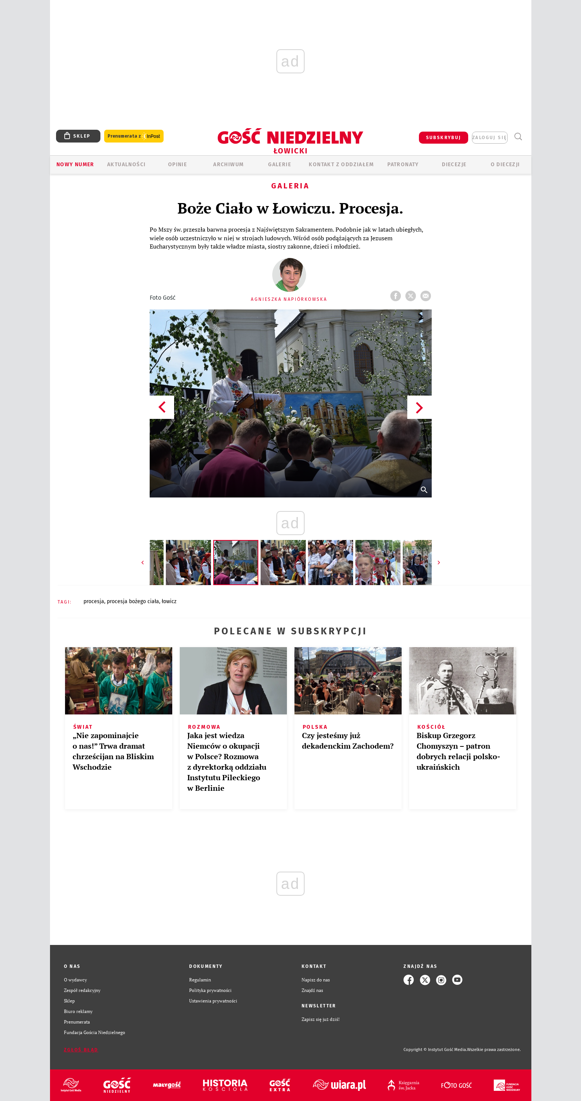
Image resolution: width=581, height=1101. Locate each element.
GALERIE (279, 164)
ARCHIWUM (228, 164)
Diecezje (454, 164)
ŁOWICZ (169, 601)
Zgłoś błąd (81, 1049)
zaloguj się (489, 137)
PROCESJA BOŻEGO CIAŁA (133, 601)
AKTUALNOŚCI (126, 164)
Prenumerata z (134, 136)
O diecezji (505, 164)
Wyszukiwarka (518, 137)
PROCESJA (93, 601)
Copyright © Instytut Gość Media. (435, 1049)
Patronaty (403, 164)
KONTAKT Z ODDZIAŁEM (341, 164)
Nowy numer (75, 164)
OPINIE (177, 164)
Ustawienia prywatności (213, 1001)
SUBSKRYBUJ (443, 137)
